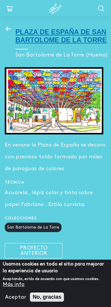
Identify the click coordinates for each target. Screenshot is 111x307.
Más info (14, 284)
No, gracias (47, 297)
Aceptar (15, 297)
